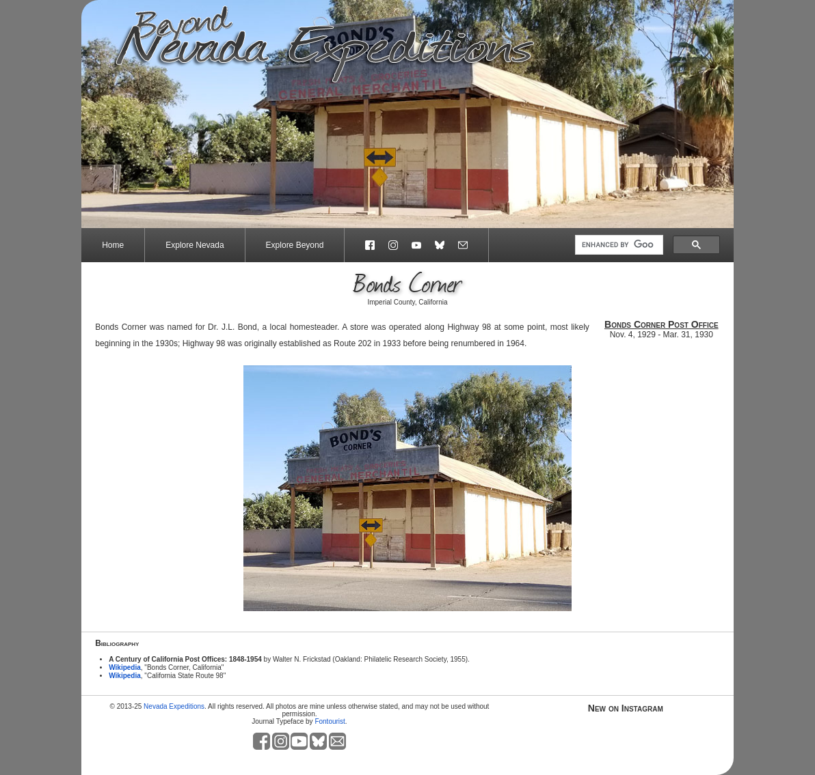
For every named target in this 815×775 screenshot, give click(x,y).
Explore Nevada (194, 245)
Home (113, 245)
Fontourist (330, 721)
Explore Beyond (295, 245)
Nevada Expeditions (174, 706)
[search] (618, 245)
